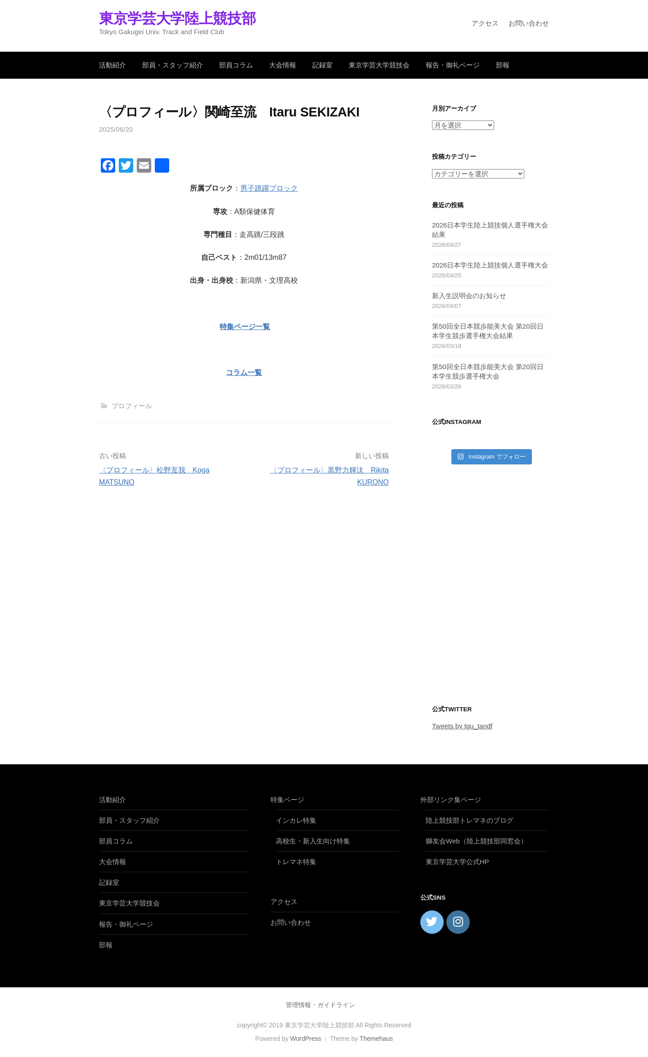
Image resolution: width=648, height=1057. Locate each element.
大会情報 (282, 65)
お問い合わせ (528, 23)
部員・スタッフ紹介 (172, 65)
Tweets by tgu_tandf (462, 726)
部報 (502, 65)
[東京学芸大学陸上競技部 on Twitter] (432, 922)
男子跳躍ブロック (269, 188)
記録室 (322, 65)
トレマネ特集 (296, 861)
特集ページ (287, 799)
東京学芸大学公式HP (457, 861)
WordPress (305, 1038)
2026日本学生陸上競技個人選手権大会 (490, 265)
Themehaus (376, 1038)
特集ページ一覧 (245, 326)
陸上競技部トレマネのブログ (469, 820)
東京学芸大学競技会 (379, 65)
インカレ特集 (296, 820)
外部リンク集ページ (450, 799)
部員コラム (236, 65)
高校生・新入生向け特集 (313, 841)
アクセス (485, 23)
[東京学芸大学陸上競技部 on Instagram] (458, 922)
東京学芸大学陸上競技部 (177, 18)
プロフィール (132, 406)
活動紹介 (112, 65)
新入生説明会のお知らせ (469, 295)
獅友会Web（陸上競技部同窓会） (476, 841)
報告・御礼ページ (453, 65)
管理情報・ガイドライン (320, 1004)
